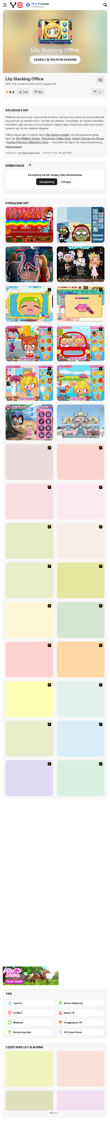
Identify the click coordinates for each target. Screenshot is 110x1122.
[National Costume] (80, 738)
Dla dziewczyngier (57, 134)
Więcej (55, 1112)
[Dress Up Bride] (80, 541)
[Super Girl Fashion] (80, 699)
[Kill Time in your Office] (80, 225)
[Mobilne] (30, 1022)
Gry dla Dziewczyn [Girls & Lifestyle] (29, 152)
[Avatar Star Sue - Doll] (29, 501)
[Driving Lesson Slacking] (80, 343)
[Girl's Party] (80, 659)
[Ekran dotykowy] (80, 1003)
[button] (14, 147)
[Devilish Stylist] (80, 264)
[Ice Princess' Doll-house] (80, 422)
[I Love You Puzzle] (80, 462)
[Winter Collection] (29, 738)
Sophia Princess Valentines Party (27, 142)
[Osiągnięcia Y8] (80, 1022)
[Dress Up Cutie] (29, 541)
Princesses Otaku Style (56, 138)
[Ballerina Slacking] (80, 304)
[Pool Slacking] (80, 383)
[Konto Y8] (80, 1012)
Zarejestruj (46, 181)
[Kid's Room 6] (29, 659)
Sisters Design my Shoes (88, 138)
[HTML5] (30, 1012)
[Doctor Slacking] (29, 383)
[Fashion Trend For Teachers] (29, 699)
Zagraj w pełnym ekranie (55, 60)
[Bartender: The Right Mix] (29, 225)
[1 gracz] (30, 1003)
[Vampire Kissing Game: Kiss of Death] (29, 264)
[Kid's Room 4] (29, 580)
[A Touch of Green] (80, 580)
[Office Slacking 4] (29, 304)
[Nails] (29, 778)
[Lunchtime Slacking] (29, 422)
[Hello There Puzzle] (29, 462)
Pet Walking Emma (28, 138)
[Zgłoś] (97, 92)
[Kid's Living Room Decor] (29, 620)
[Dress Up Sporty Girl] (80, 778)
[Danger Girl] (80, 501)
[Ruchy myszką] (30, 1032)
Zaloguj (66, 181)
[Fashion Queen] (80, 620)
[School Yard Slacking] (29, 343)
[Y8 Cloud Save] (80, 1032)
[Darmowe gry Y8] (16, 5)
